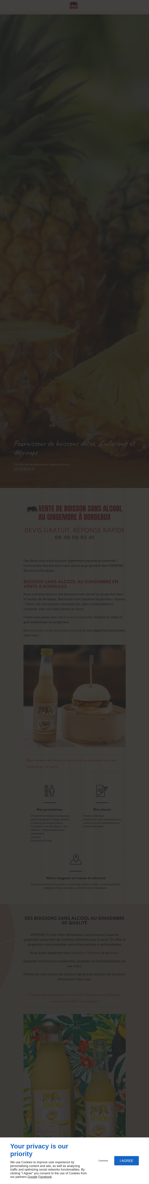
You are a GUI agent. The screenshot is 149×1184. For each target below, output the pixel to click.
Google (32, 1177)
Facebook (45, 1177)
